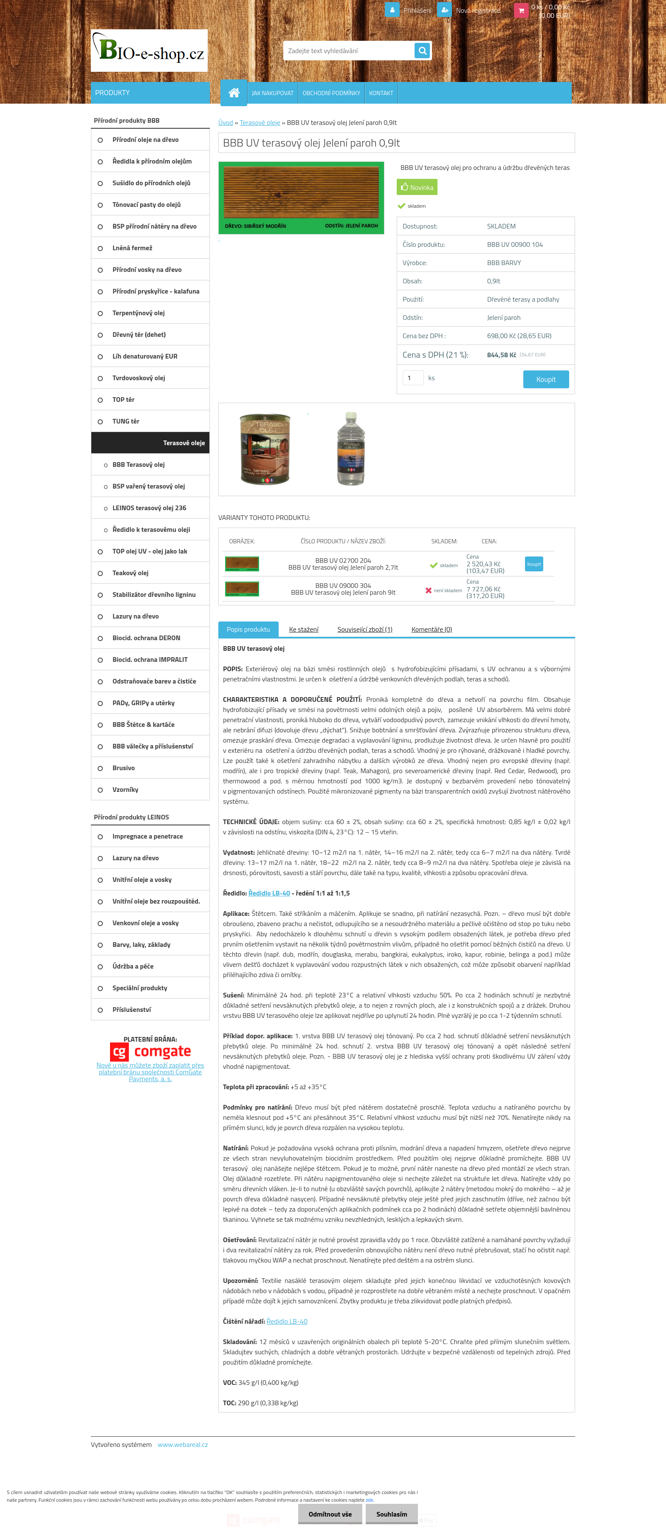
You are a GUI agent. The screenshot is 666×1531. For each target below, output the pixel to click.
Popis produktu (248, 629)
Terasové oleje (260, 122)
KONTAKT (381, 92)
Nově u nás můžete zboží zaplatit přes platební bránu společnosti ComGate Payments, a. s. (150, 1072)
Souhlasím (391, 1514)
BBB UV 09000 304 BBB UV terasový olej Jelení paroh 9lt (343, 588)
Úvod (225, 122)
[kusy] (413, 377)
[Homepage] (237, 92)
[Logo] (149, 50)
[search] (422, 51)
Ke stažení (304, 629)
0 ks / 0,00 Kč (550, 7)
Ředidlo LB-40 (269, 893)
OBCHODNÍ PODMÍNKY (331, 92)
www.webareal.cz (183, 1444)
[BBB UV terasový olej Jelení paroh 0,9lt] (266, 411)
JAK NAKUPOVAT (272, 92)
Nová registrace (477, 10)
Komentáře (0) (432, 629)
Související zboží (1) (365, 629)
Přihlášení (417, 10)
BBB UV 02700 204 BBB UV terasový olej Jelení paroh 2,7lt (343, 563)
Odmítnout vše (330, 1514)
